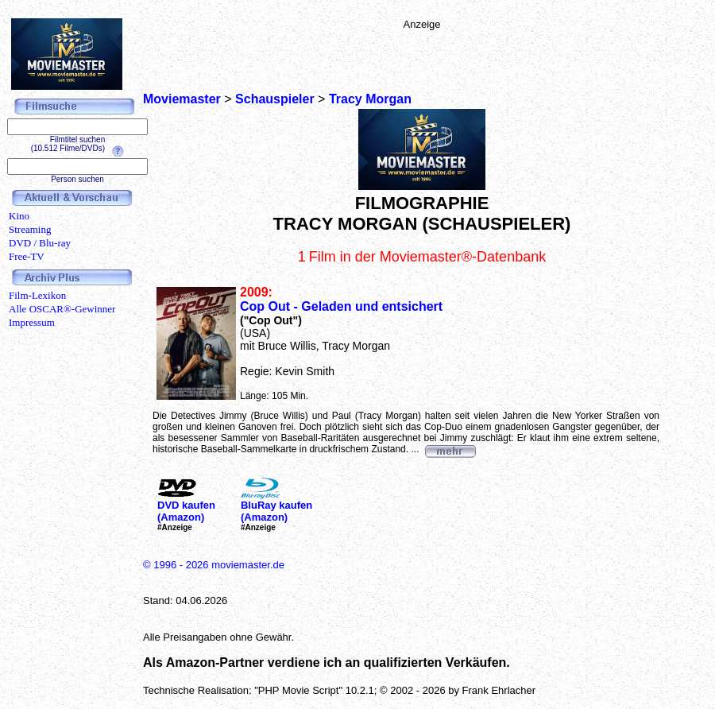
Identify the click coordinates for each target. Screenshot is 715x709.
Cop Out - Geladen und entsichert (341, 306)
